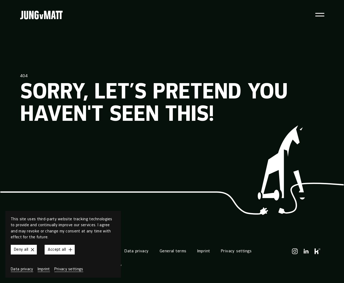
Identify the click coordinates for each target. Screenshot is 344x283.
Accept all (60, 249)
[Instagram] (295, 251)
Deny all (25, 249)
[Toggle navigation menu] (320, 14)
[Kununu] (317, 251)
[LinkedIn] (306, 251)
